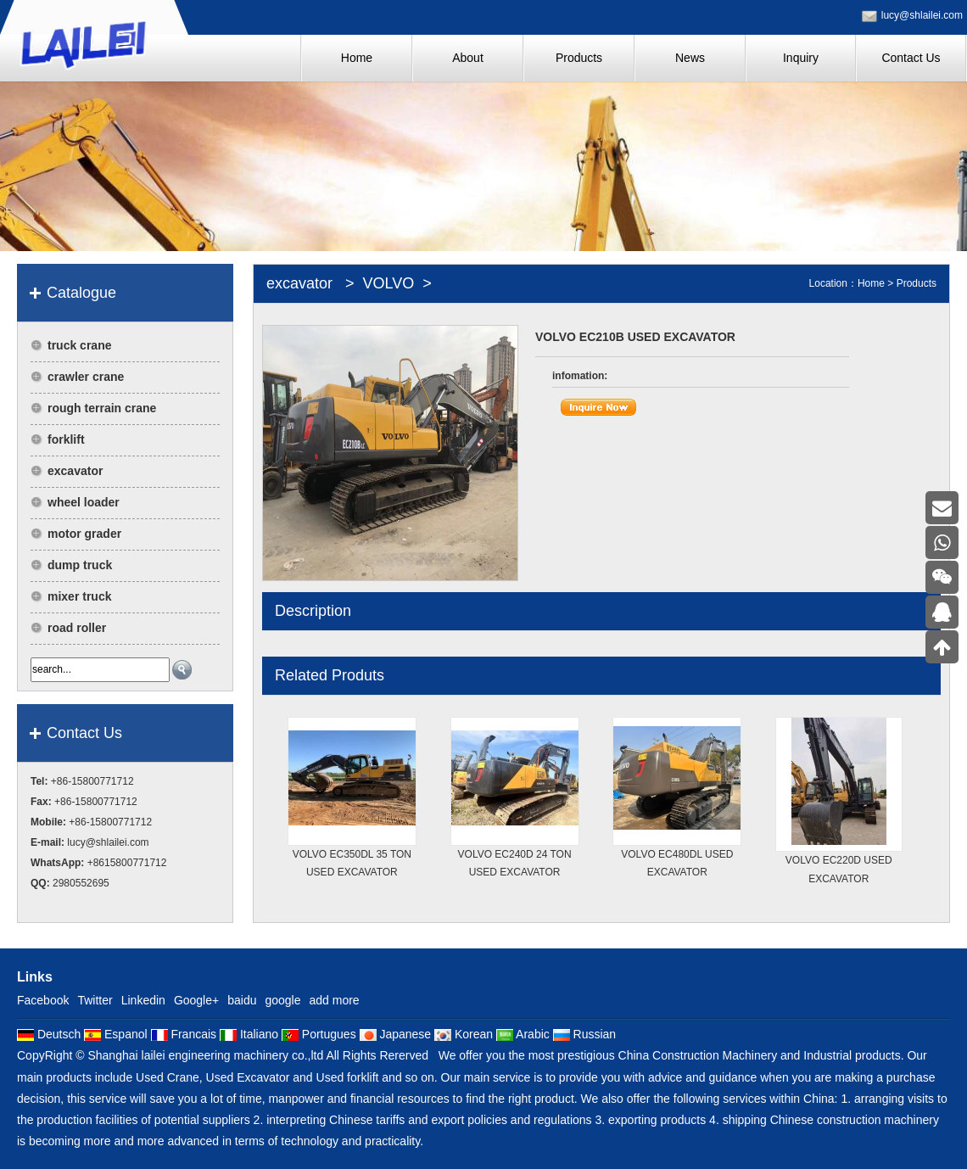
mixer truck (79, 596)
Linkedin (143, 1000)
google (282, 1000)
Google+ (196, 1000)
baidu (241, 1000)
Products (916, 283)
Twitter (94, 1000)
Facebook (43, 1000)
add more (335, 1000)
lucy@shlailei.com (922, 15)
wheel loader (84, 502)
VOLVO (389, 283)
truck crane (79, 345)
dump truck (80, 565)
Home (871, 283)
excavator (75, 471)
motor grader (84, 533)
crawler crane (86, 376)
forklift (66, 439)
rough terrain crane (102, 408)
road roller (77, 628)
